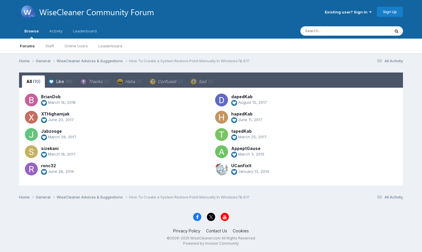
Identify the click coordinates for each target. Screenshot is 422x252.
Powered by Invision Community (211, 243)
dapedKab (242, 96)
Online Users (76, 46)
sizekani (50, 148)
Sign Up (390, 11)
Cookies (241, 230)
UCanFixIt (241, 165)
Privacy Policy (186, 230)
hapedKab (242, 113)
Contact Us (216, 230)
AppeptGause (246, 148)
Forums (27, 46)
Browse (31, 34)
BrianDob (51, 96)
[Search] (329, 31)
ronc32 (48, 165)
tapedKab (241, 131)
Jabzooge (51, 131)
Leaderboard (110, 46)
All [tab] (33, 81)
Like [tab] (60, 81)
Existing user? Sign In (348, 12)
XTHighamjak (55, 113)
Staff (49, 46)
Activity (55, 31)
